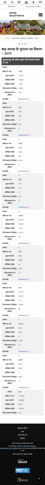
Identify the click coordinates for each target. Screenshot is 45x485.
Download (23, 99)
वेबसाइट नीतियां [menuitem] (22, 428)
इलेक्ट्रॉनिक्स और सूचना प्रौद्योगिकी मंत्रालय (11, 448)
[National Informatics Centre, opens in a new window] (23, 470)
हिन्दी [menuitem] (40, 2)
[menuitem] (4, 2)
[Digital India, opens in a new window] (22, 480)
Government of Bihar (33, 6)
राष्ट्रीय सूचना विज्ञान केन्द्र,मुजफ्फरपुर (26, 446)
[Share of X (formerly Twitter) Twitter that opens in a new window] (25, 44)
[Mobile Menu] (41, 15)
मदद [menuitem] (22, 431)
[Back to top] (39, 479)
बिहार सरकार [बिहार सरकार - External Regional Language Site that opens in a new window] (11, 6)
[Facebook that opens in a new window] (22, 44)
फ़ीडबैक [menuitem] (22, 438)
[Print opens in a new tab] (19, 44)
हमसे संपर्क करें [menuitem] (22, 435)
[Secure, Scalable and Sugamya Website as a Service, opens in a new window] (22, 461)
